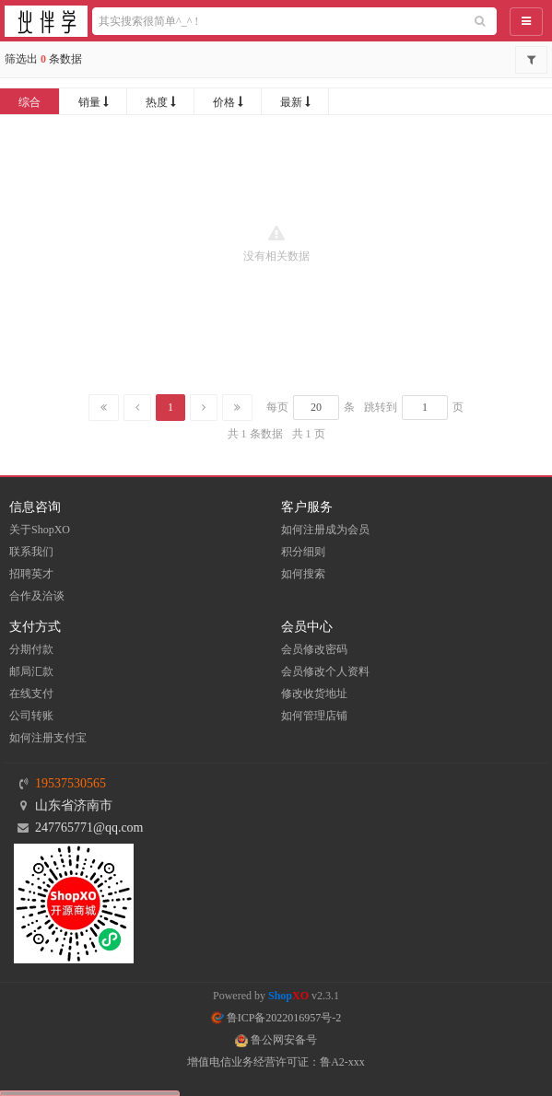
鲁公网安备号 (276, 1039)
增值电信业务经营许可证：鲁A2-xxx (276, 1061)
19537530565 (70, 783)
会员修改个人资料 (325, 671)
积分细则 (303, 551)
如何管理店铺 (314, 715)
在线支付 (31, 693)
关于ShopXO (39, 529)
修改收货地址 (314, 693)
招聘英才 (31, 573)
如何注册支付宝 (48, 737)
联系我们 (31, 551)
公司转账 (31, 715)
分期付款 (31, 649)
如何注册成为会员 (325, 529)
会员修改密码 (314, 649)
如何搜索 (303, 573)
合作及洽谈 (37, 595)
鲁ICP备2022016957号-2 (276, 1017)
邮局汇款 (31, 671)
